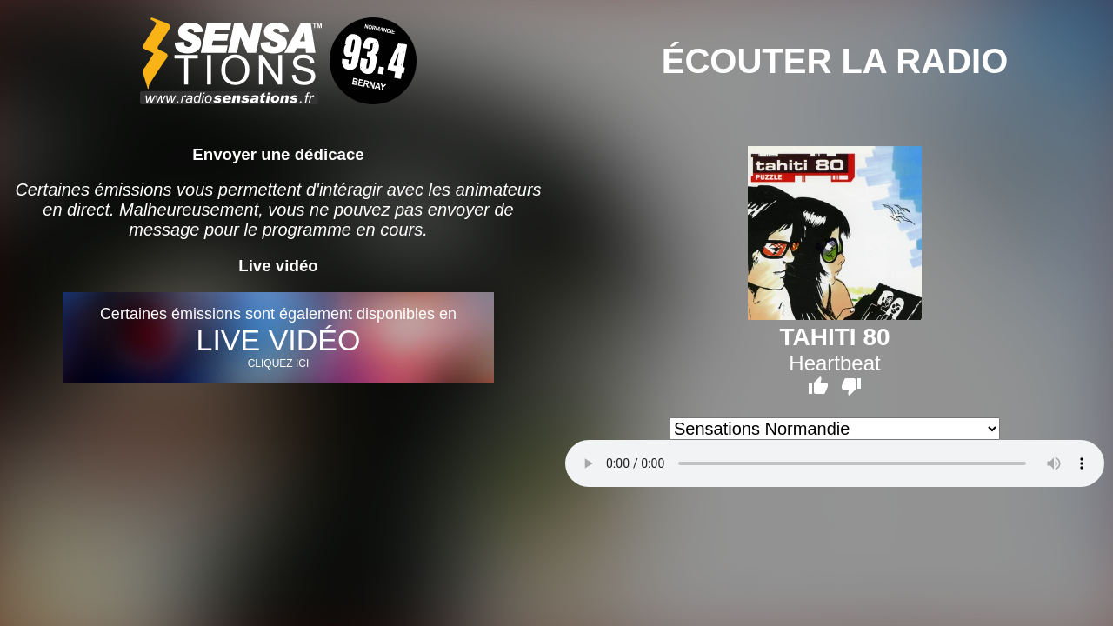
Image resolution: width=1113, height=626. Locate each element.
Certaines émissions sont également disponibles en (278, 337)
